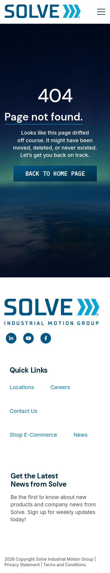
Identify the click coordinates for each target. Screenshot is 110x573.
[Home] (43, 11)
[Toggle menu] (101, 12)
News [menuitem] (81, 435)
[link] (11, 338)
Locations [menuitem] (22, 387)
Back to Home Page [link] (55, 173)
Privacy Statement (22, 564)
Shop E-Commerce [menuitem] (33, 435)
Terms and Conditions (64, 564)
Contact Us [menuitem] (24, 411)
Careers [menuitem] (60, 387)
